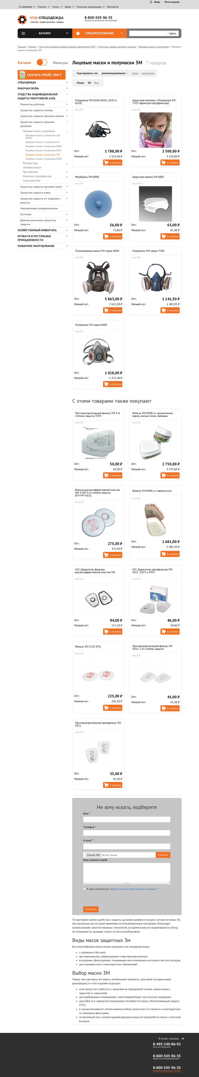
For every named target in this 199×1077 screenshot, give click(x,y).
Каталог (53, 33)
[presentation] (139, 899)
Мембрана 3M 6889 (87, 177)
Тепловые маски (32, 167)
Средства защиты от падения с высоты (40, 200)
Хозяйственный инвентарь (37, 230)
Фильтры (60, 62)
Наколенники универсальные (39, 208)
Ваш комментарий (95, 860)
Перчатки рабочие (32, 104)
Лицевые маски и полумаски (154, 46)
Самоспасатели (31, 180)
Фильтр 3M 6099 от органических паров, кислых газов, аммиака (152, 414)
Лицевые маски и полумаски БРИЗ (43, 158)
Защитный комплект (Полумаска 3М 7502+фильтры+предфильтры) (153, 101)
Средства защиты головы (36, 110)
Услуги (55, 6)
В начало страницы (169, 1038)
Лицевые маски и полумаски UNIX (43, 146)
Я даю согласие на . (120, 889)
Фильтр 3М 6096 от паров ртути (152, 490)
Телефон (89, 827)
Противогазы (30, 171)
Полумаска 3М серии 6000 (91, 324)
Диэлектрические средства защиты (38, 222)
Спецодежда (27, 82)
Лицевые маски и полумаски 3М (42, 154)
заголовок (148, 73)
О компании (25, 6)
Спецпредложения (104, 33)
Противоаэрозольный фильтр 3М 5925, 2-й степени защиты (152, 647)
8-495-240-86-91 (167, 1044)
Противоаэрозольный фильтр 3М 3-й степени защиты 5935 (97, 414)
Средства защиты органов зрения (42, 116)
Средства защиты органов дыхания (117, 46)
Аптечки (25, 214)
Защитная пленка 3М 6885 (148, 177)
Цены (68, 6)
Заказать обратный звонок (167, 1070)
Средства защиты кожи (35, 192)
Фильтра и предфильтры (37, 176)
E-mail (88, 840)
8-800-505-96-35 (98, 17)
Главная (22, 46)
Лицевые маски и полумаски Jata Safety (42, 136)
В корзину (115, 162)
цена (135, 73)
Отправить (90, 909)
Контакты (112, 6)
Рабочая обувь (28, 88)
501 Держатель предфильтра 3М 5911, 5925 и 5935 (152, 571)
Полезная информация (89, 6)
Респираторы (30, 163)
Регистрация (172, 1)
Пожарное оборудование (36, 246)
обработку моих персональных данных (132, 889)
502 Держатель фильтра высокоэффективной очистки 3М (95, 571)
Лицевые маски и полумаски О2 (42, 142)
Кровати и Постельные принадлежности (34, 238)
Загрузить (163, 854)
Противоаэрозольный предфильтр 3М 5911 (98, 724)
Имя (86, 813)
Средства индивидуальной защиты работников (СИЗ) (67, 46)
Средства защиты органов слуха (41, 186)
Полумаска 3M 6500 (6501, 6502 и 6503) (96, 101)
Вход (157, 1)
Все (96, 82)
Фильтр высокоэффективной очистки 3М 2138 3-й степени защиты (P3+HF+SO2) (97, 492)
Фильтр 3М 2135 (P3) (88, 646)
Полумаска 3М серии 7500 (148, 251)
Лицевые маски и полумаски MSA (43, 150)
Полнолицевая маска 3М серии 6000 (97, 251)
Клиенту (42, 6)
